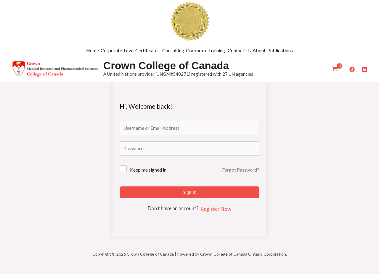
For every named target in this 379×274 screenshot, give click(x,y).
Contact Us (239, 50)
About (259, 50)
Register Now (215, 209)
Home (92, 50)
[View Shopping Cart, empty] (335, 69)
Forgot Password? (240, 169)
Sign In (190, 192)
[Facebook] (352, 69)
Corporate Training (205, 50)
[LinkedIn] (364, 69)
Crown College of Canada (166, 65)
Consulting (173, 50)
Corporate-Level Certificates (130, 50)
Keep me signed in (148, 169)
